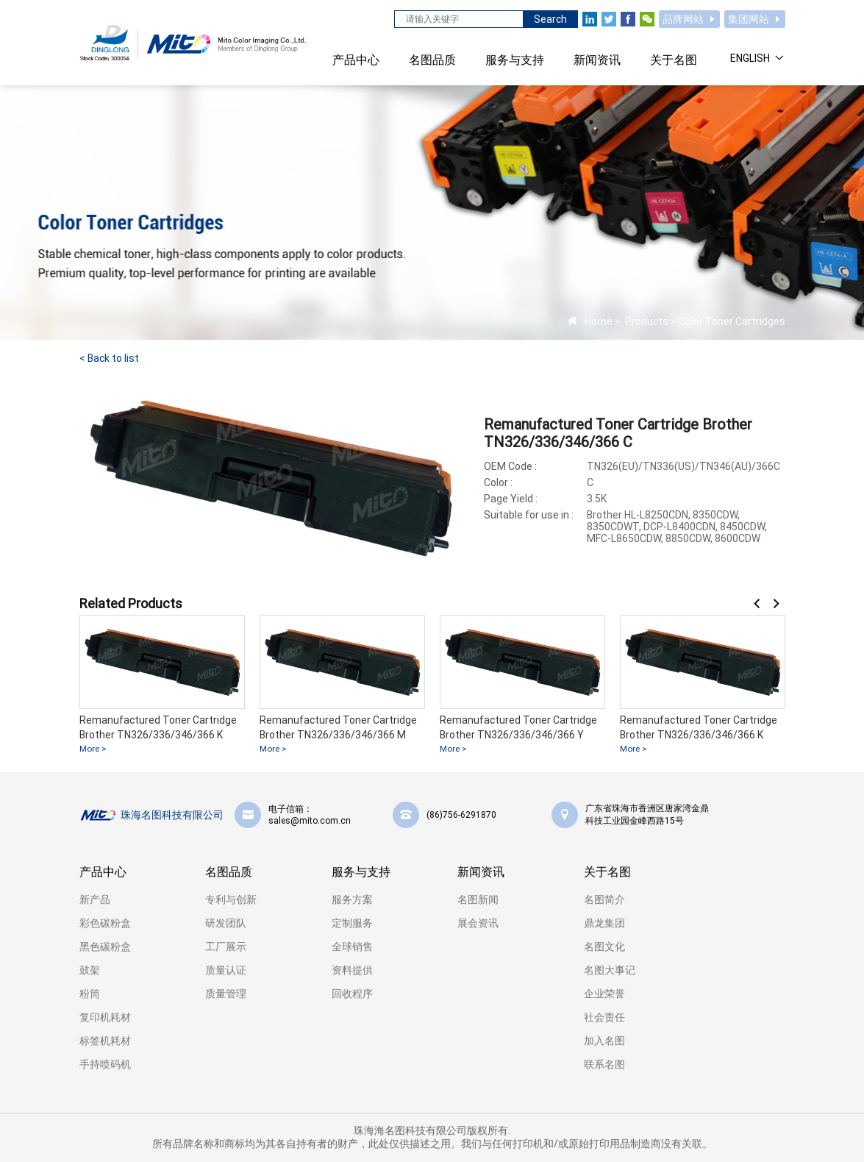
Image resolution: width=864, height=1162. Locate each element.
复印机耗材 (105, 1017)
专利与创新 (231, 899)
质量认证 (225, 970)
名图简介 (604, 899)
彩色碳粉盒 (105, 923)
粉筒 (89, 993)
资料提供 (352, 970)
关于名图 (607, 872)
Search (550, 19)
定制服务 (352, 923)
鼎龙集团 (604, 923)
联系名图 (604, 1064)
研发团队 (225, 923)
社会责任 (604, 1017)
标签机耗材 (105, 1041)
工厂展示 (225, 946)
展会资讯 (478, 923)
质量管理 (225, 993)
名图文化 (604, 946)
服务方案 (352, 899)
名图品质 (228, 872)
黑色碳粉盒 (105, 946)
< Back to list (109, 358)
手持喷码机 (105, 1064)
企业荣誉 (604, 993)
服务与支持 (361, 872)
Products (645, 321)
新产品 (94, 899)
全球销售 (352, 946)
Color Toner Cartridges (732, 321)
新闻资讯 (480, 872)
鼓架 (89, 970)
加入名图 (604, 1041)
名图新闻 (478, 899)
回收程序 (352, 993)
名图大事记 (609, 970)
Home (599, 321)
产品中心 (102, 872)
